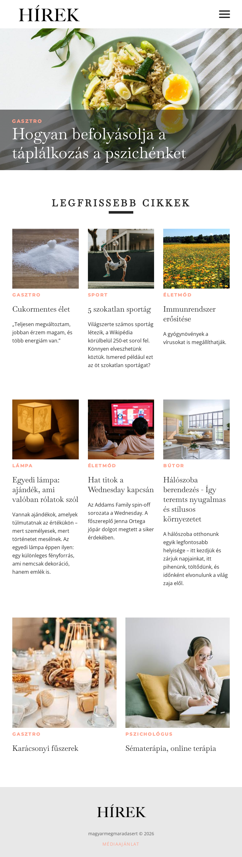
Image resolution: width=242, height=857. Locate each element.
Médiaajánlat (121, 844)
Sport (98, 295)
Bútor (173, 466)
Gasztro (27, 121)
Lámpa (22, 466)
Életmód (177, 295)
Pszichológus (149, 734)
